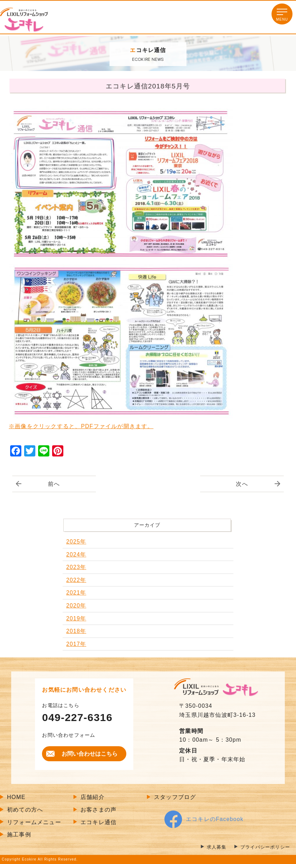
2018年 (76, 631)
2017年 (76, 644)
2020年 (76, 606)
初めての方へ (25, 810)
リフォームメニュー (34, 822)
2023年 (76, 567)
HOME (16, 797)
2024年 (76, 554)
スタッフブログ (175, 797)
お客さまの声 (98, 810)
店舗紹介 (92, 797)
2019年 (76, 618)
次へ (242, 484)
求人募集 (212, 847)
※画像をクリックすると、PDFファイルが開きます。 (81, 426)
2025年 (76, 542)
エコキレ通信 (98, 822)
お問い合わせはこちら (90, 754)
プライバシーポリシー (263, 847)
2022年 (76, 580)
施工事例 (19, 835)
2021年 (76, 593)
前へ (54, 484)
